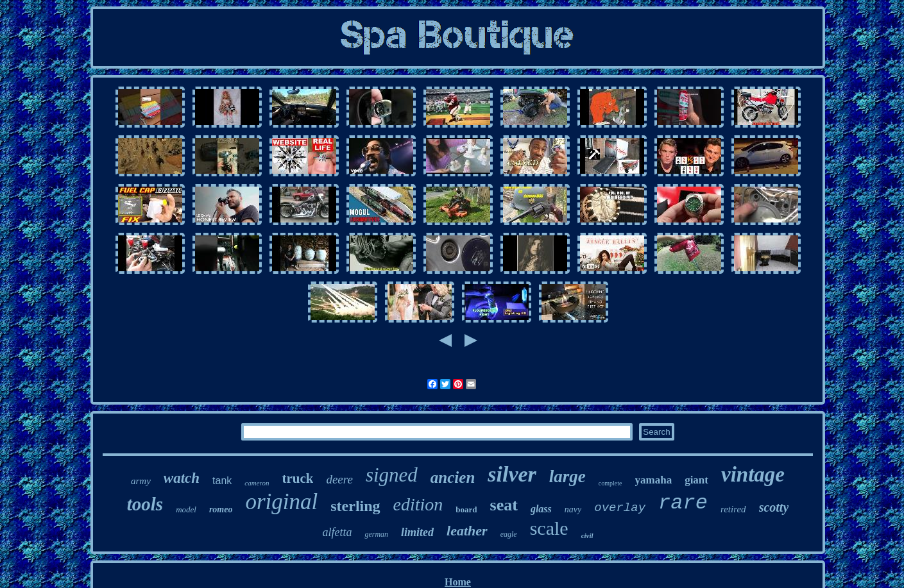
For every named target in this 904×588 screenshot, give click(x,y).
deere (339, 479)
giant (696, 480)
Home (458, 581)
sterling (355, 506)
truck (297, 478)
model (186, 509)
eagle (508, 534)
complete (610, 483)
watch (182, 478)
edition (418, 504)
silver (512, 474)
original (281, 501)
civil (587, 535)
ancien (453, 477)
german (376, 534)
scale (549, 528)
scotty (774, 507)
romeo (221, 509)
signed (392, 475)
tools (145, 504)
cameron (256, 483)
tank (222, 480)
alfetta (337, 532)
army (141, 481)
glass (541, 508)
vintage (753, 474)
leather (467, 531)
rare (683, 503)
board (466, 509)
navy (573, 509)
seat (504, 505)
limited (417, 532)
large (567, 476)
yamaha (653, 480)
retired (733, 509)
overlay (619, 508)
